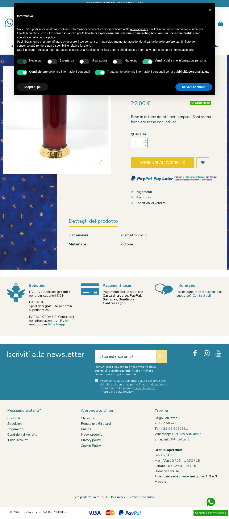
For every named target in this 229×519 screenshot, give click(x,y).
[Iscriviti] (161, 356)
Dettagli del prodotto (93, 221)
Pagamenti (144, 192)
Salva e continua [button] (193, 87)
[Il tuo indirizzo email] (125, 356)
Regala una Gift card (96, 423)
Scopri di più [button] (33, 87)
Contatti (13, 418)
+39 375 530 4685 (186, 434)
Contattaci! (201, 295)
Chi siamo (88, 418)
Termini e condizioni (141, 497)
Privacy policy (91, 440)
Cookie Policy (91, 445)
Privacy (120, 497)
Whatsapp (56, 324)
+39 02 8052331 (174, 428)
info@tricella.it (176, 439)
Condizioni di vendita (151, 203)
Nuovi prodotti (92, 434)
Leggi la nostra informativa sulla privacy (127, 390)
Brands (86, 429)
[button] (210, 10)
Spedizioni (143, 197)
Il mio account (17, 440)
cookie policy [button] (47, 37)
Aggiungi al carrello (163, 162)
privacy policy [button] (139, 29)
